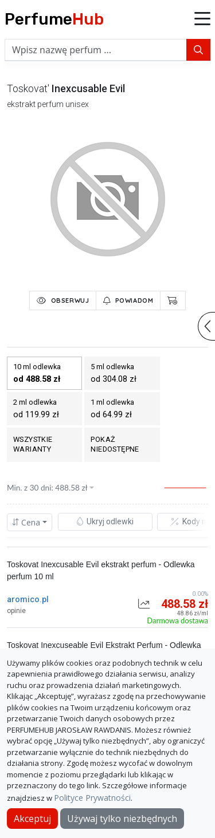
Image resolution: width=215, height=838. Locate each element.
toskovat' (28, 88)
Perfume (54, 19)
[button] (202, 19)
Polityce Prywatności (92, 797)
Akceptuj (32, 818)
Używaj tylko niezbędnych (122, 818)
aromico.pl (28, 599)
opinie (16, 611)
